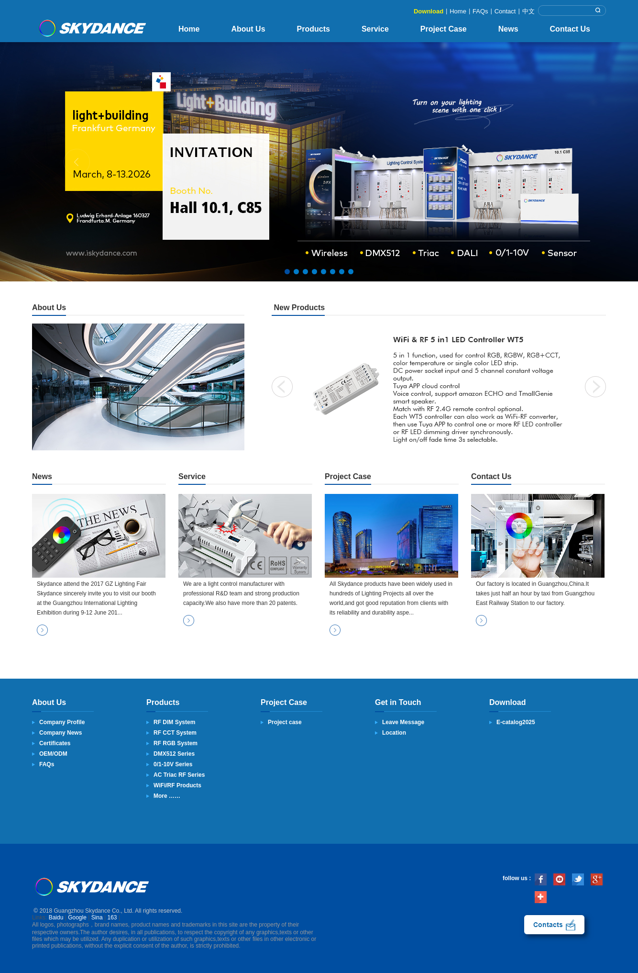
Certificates (54, 743)
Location (394, 732)
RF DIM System (174, 722)
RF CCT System (175, 732)
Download (428, 11)
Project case (285, 722)
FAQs (480, 11)
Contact (505, 11)
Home (458, 11)
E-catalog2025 (515, 722)
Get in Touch (398, 702)
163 (112, 917)
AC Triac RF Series (179, 775)
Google (77, 917)
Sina (97, 917)
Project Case (443, 29)
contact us (554, 924)
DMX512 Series (174, 753)
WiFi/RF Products (177, 785)
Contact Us (570, 29)
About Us (248, 29)
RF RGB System (176, 743)
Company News (60, 732)
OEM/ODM (53, 753)
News (508, 29)
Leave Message (403, 722)
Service (375, 29)
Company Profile (62, 722)
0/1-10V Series (173, 764)
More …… (167, 796)
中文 (528, 11)
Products (313, 29)
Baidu (56, 917)
